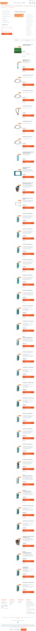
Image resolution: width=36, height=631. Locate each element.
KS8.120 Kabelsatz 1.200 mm (28, 90)
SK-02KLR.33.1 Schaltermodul (28, 382)
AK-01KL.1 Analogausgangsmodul (27, 552)
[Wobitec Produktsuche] (19, 3)
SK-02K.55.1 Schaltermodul (28, 444)
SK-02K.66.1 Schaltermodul (28, 459)
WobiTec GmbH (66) (6, 31)
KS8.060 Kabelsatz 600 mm (27, 121)
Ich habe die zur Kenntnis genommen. (30, 612)
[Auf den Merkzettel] (24, 56)
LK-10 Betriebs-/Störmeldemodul (27, 475)
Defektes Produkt (12, 601)
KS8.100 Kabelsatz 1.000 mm (28, 75)
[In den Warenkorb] (28, 69)
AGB (10, 604)
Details (30, 53)
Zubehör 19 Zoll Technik (6, 16)
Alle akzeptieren (17, 629)
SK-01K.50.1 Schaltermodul (28, 259)
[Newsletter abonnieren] (34, 609)
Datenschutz (20, 602)
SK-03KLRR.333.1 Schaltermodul (26, 567)
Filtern (16, 40)
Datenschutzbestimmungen (30, 612)
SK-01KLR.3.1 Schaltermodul (28, 305)
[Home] (2, 6)
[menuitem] (19, 3)
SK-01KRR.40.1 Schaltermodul (28, 367)
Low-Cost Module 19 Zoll (6, 14)
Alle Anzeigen (7, 33)
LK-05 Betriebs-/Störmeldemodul (27, 337)
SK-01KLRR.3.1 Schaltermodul (28, 321)
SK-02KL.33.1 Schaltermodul (28, 351)
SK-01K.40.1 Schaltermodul (28, 244)
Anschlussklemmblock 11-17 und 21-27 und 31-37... (28, 45)
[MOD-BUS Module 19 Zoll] (9, 6)
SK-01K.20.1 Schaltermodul (28, 213)
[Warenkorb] (34, 3)
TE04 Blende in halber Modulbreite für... (27, 60)
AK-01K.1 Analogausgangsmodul (27, 491)
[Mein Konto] (32, 3)
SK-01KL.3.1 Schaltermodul (28, 290)
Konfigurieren (23, 629)
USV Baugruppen (5, 20)
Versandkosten (18, 617)
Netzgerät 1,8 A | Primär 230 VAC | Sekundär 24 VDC (28, 183)
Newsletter (19, 601)
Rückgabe (11, 603)
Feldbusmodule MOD (5, 12)
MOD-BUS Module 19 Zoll (6, 11)
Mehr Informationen (23, 627)
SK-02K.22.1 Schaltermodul (28, 413)
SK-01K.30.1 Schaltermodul (28, 228)
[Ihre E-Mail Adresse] (29, 609)
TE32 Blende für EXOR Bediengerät (27, 168)
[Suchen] (24, 3)
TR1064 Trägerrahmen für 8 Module (28, 199)
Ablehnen (11, 629)
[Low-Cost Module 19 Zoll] (28, 6)
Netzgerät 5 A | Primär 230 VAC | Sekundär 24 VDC (28, 537)
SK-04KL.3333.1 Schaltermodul (28, 582)
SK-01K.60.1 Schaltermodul (28, 275)
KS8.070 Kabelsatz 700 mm (27, 136)
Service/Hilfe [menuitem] (32, 0)
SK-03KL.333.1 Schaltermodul (28, 505)
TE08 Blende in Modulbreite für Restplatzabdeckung (28, 152)
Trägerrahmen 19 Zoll (5, 22)
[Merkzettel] (30, 3)
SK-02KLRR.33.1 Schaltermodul (28, 398)
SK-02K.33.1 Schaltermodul (28, 428)
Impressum (11, 602)
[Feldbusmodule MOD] (18, 6)
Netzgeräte (4, 18)
